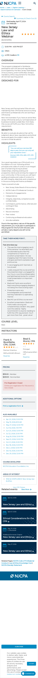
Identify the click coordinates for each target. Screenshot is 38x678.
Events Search (8, 16)
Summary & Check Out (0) (25, 18)
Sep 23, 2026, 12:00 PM (14, 439)
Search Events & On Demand (10, 10)
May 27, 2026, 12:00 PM (14, 425)
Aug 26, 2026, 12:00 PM (14, 436)
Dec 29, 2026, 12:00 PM (14, 453)
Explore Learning (18, 7)
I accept (31, 663)
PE (18, 55)
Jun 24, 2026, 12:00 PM (14, 431)
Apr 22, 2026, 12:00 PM (14, 419)
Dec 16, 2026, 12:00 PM (14, 451)
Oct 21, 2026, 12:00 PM (14, 442)
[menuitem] (8, 583)
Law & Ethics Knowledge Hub (20, 563)
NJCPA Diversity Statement (11, 565)
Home (2, 7)
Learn (8, 7)
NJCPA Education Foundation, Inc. (16, 466)
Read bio (6, 356)
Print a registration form (12, 406)
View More (25, 489)
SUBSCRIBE (19, 647)
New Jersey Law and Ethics (17, 504)
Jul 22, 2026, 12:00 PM (14, 434)
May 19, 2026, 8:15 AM (14, 422)
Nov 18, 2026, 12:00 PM (14, 445)
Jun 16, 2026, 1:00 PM (14, 428)
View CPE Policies (19, 487)
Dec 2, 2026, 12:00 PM (14, 448)
